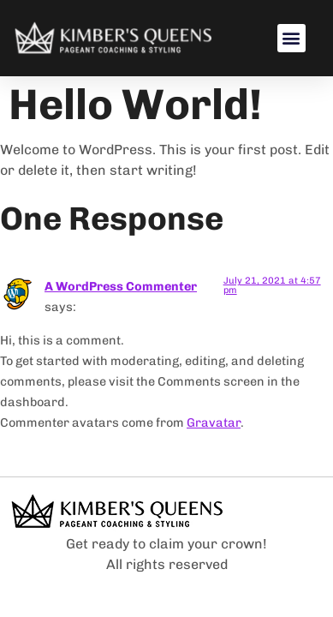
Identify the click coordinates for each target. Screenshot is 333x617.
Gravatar (214, 422)
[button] (291, 38)
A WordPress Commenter (121, 286)
